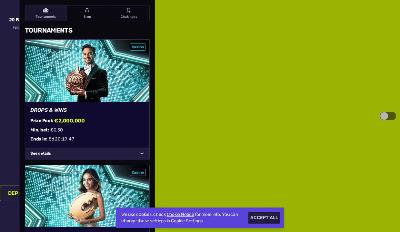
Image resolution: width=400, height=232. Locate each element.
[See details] (142, 153)
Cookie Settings (187, 221)
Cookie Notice (180, 214)
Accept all (264, 217)
